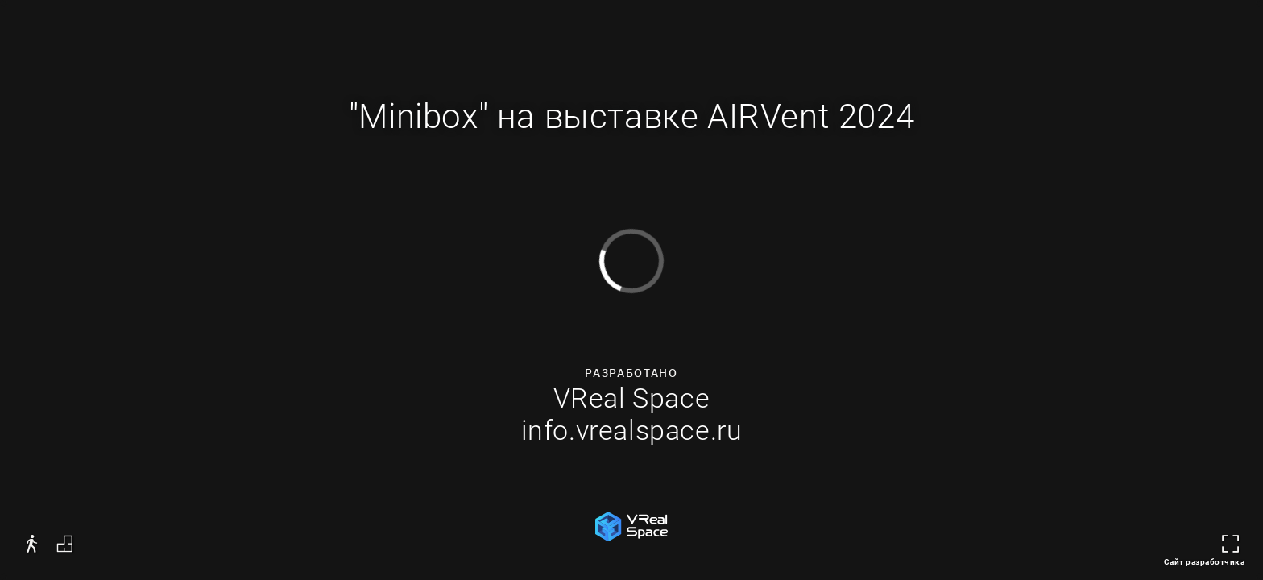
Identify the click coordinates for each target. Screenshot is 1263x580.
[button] (32, 544)
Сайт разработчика (1204, 561)
